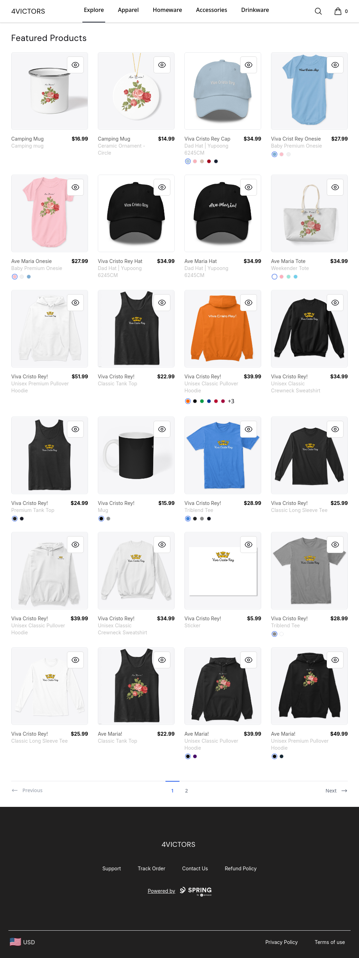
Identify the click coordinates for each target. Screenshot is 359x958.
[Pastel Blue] (295, 277)
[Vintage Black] (195, 519)
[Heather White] (281, 634)
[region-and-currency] (22, 942)
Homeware (167, 10)
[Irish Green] (202, 401)
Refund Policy (241, 868)
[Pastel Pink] (281, 277)
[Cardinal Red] (223, 401)
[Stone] (202, 161)
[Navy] (216, 161)
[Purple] (195, 756)
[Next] (336, 787)
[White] (288, 154)
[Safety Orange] (188, 401)
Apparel (128, 10)
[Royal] (209, 401)
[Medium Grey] (108, 519)
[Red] (216, 401)
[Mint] (288, 277)
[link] (50, 91)
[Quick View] (75, 64)
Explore (94, 10)
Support (111, 868)
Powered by (179, 892)
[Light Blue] (188, 161)
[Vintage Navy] (209, 519)
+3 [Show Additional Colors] (231, 401)
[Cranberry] (209, 161)
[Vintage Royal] (188, 519)
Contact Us (195, 868)
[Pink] (195, 161)
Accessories (211, 10)
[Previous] (26, 787)
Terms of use (329, 942)
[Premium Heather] (202, 519)
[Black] (195, 401)
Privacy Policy (281, 942)
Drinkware (255, 10)
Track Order (151, 868)
